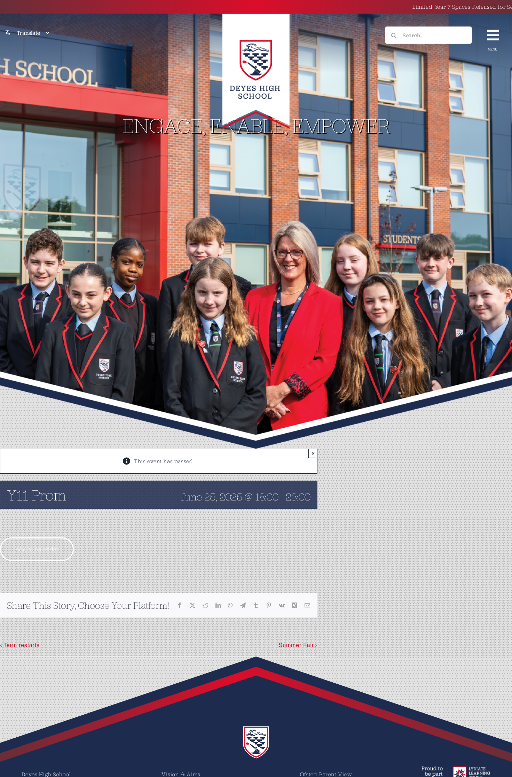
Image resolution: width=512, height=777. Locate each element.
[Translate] (32, 32)
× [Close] (313, 453)
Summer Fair (296, 645)
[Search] (393, 35)
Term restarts (21, 645)
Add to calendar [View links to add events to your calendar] (37, 549)
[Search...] (428, 35)
